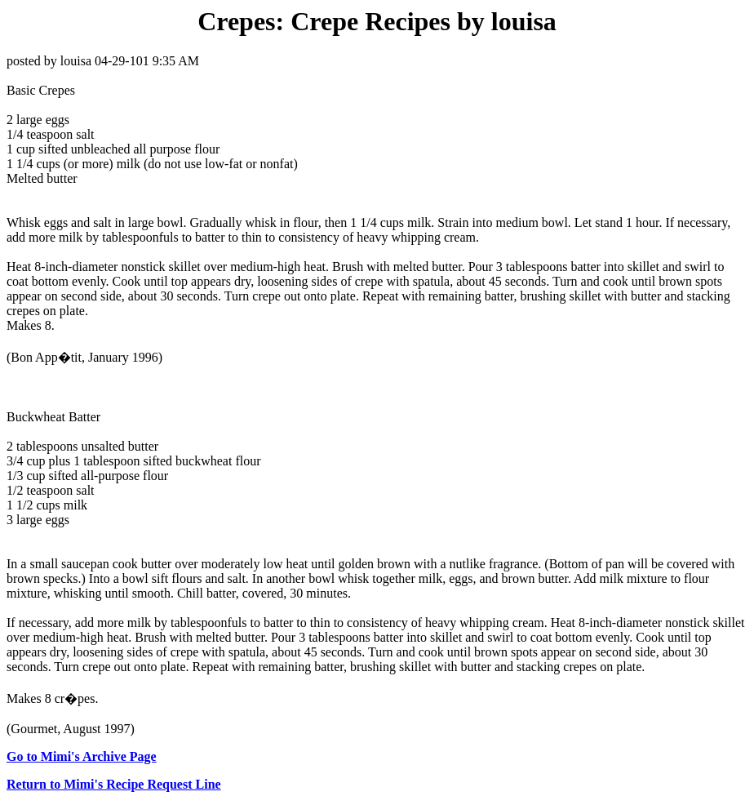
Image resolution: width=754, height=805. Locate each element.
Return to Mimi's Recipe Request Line (114, 784)
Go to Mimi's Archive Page (82, 756)
